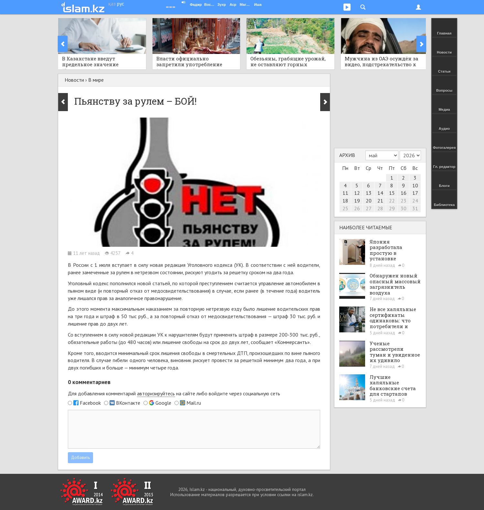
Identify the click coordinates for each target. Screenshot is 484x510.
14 (380, 193)
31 (415, 208)
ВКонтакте (128, 402)
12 (357, 193)
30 (403, 208)
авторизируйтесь (156, 393)
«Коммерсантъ (291, 342)
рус (120, 3)
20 (369, 200)
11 (345, 193)
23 (403, 200)
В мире (96, 80)
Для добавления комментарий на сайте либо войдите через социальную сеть (174, 393)
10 (415, 185)
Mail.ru (193, 402)
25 (345, 208)
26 (357, 208)
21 (380, 200)
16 (403, 193)
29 (392, 208)
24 (415, 200)
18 (345, 200)
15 (392, 193)
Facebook (90, 402)
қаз (112, 3)
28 (380, 208)
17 (415, 193)
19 (357, 200)
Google (163, 402)
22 (392, 200)
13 (369, 193)
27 (369, 208)
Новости (74, 80)
